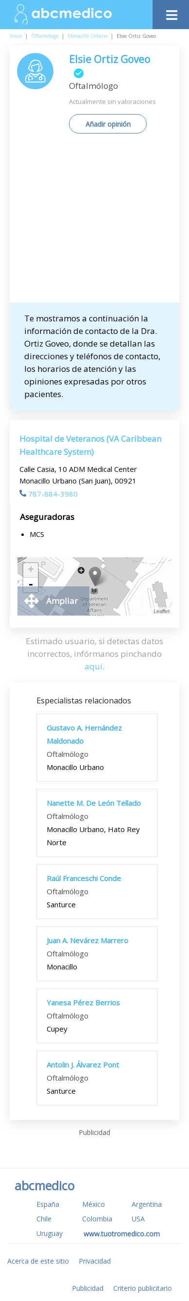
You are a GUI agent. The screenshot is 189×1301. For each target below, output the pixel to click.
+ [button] (31, 570)
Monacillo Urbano (87, 36)
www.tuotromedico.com (122, 1233)
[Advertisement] (94, 222)
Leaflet (162, 611)
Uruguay (49, 1233)
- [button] (30, 585)
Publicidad (87, 1288)
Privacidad (95, 1261)
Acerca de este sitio (38, 1261)
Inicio (16, 36)
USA (138, 1218)
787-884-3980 (48, 494)
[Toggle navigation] (170, 12)
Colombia (97, 1218)
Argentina (147, 1204)
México (93, 1204)
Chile (44, 1218)
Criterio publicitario (142, 1288)
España (47, 1204)
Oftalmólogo (44, 36)
